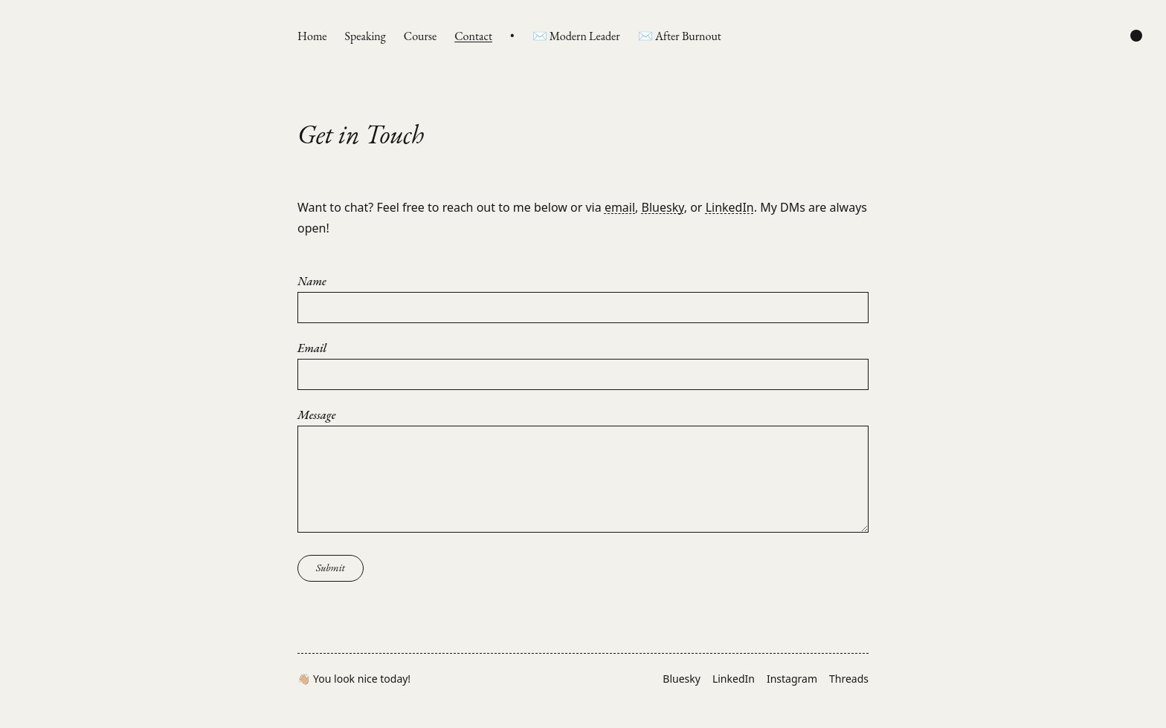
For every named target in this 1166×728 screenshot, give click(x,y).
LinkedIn (730, 207)
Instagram (792, 679)
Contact (473, 36)
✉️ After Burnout (679, 36)
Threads (849, 679)
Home (312, 36)
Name (311, 281)
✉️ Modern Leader (576, 36)
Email (311, 348)
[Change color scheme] (1136, 36)
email (620, 207)
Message (316, 415)
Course (420, 36)
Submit (330, 567)
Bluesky (663, 207)
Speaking (365, 36)
